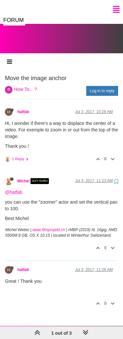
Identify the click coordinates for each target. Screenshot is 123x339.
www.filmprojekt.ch (48, 223)
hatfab (23, 105)
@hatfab (13, 185)
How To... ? (25, 82)
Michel (23, 174)
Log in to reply (102, 84)
